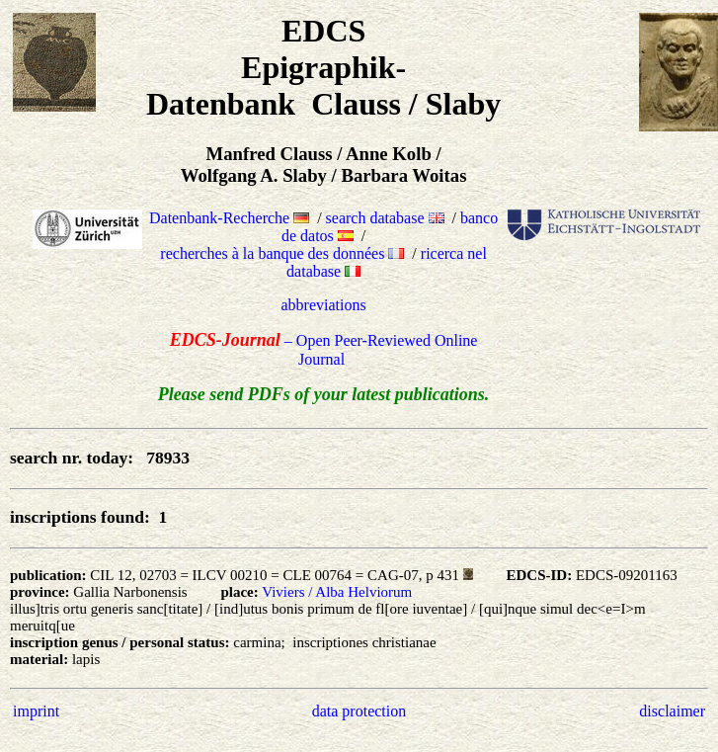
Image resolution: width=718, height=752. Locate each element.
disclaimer (672, 711)
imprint (36, 711)
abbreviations (323, 304)
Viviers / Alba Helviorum (337, 592)
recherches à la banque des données (282, 253)
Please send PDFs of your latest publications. (324, 394)
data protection (359, 711)
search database (385, 217)
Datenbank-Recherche (229, 217)
